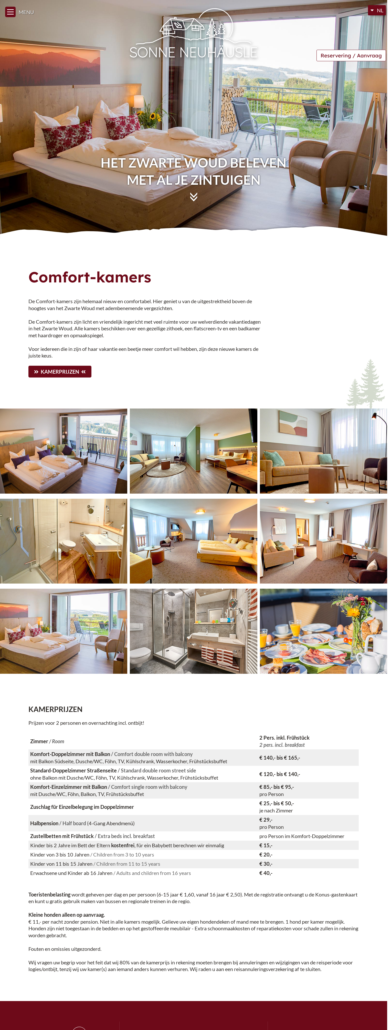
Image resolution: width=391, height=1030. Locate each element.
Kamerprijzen (60, 372)
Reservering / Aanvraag (351, 55)
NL (380, 10)
